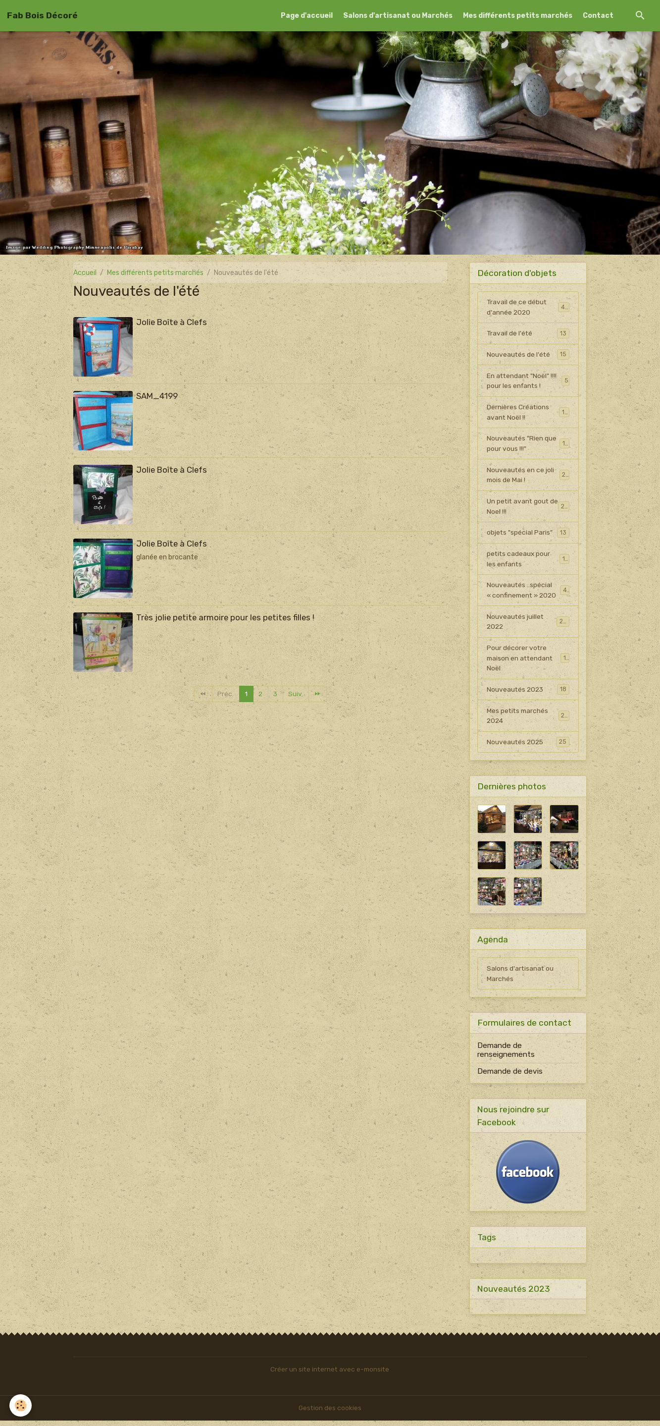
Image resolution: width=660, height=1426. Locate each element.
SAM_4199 (157, 396)
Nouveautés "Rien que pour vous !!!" (528, 445)
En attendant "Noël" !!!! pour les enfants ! (528, 381)
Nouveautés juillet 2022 (528, 624)
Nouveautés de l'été (528, 355)
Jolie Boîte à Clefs (171, 322)
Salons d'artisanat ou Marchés (398, 15)
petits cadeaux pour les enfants (528, 561)
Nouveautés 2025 (528, 746)
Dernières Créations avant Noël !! (528, 413)
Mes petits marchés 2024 (528, 720)
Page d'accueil (307, 15)
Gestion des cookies (330, 1413)
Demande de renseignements (506, 1055)
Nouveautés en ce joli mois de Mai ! (528, 476)
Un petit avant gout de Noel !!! (528, 508)
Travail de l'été (528, 333)
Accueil (85, 273)
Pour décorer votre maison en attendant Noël (528, 661)
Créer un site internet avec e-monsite (330, 1375)
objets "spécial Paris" (528, 535)
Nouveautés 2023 (528, 693)
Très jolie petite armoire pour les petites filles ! (225, 617)
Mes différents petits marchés (517, 15)
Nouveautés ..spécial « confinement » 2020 (528, 593)
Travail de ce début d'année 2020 (528, 307)
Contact (598, 15)
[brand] (42, 15)
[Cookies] (21, 1405)
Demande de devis (510, 1076)
